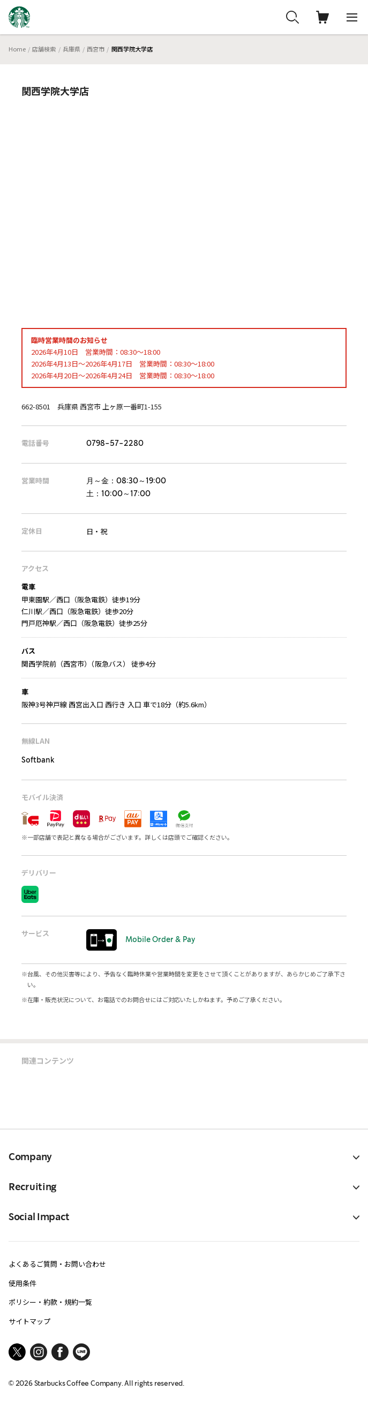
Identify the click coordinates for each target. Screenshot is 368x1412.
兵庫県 (71, 48)
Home (17, 48)
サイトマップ (29, 1321)
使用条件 (22, 1283)
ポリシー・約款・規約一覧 (50, 1302)
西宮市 (95, 48)
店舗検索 (44, 48)
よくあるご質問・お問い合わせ (57, 1264)
